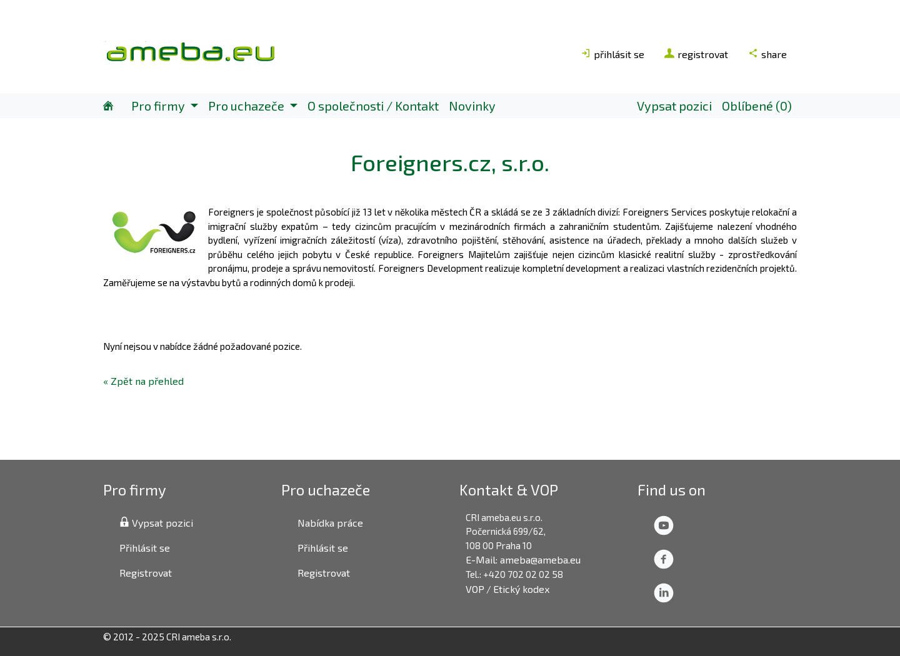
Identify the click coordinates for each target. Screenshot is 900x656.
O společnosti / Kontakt (373, 105)
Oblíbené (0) (757, 105)
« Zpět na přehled (143, 381)
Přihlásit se (144, 548)
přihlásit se (612, 54)
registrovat (696, 54)
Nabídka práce (330, 523)
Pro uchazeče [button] (247, 105)
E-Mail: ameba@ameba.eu (523, 559)
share (767, 54)
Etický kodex (521, 589)
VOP (475, 589)
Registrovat (145, 573)
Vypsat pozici (674, 105)
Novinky (472, 105)
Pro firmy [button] (159, 105)
